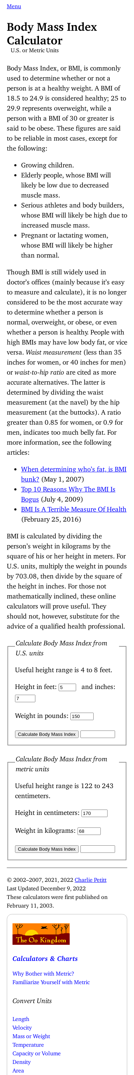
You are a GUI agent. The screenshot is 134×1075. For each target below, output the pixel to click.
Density (22, 1060)
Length (21, 1017)
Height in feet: (37, 685)
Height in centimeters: (48, 810)
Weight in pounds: (42, 714)
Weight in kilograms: (46, 828)
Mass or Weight (31, 1034)
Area (18, 1069)
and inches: (98, 685)
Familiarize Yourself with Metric (51, 980)
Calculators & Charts (45, 956)
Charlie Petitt (90, 878)
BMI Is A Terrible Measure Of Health (73, 507)
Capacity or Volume (37, 1052)
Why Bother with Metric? (43, 972)
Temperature (28, 1043)
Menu (14, 5)
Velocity (22, 1026)
